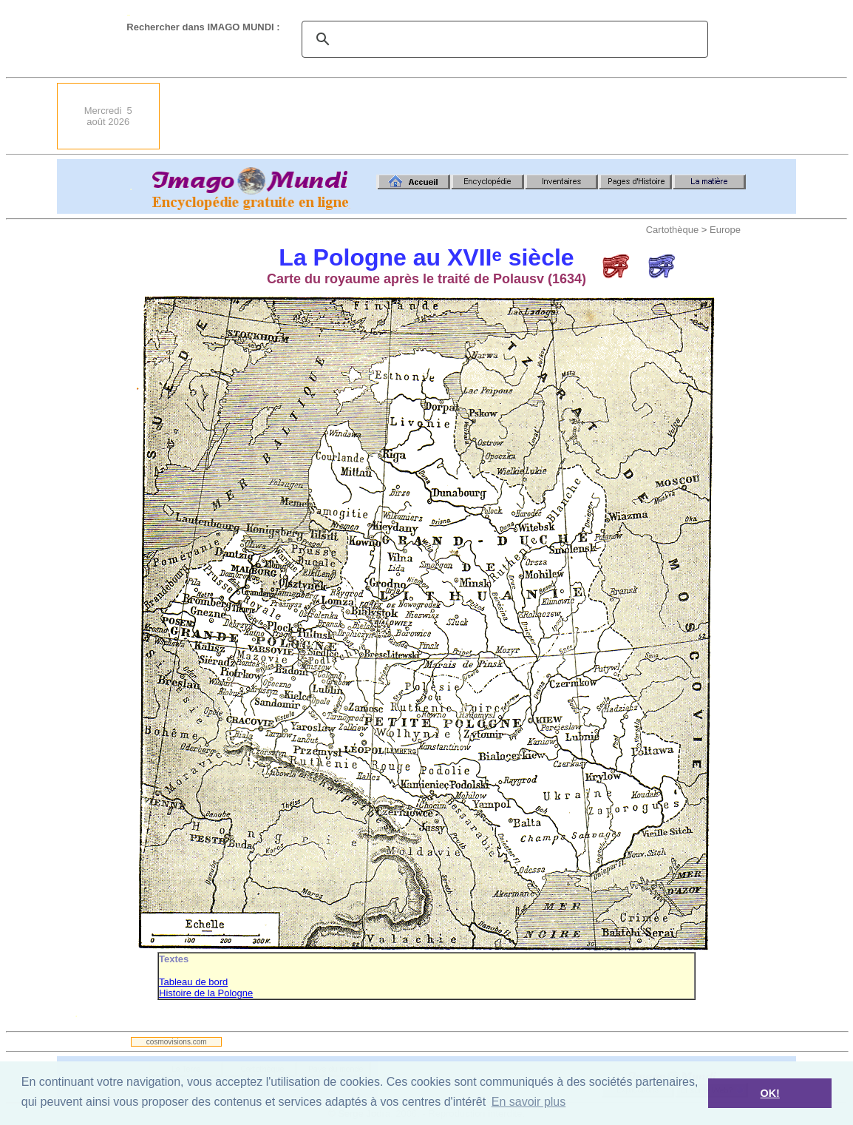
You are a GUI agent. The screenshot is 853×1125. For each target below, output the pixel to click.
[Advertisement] (527, 116)
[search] (503, 39)
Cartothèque (672, 229)
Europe (725, 229)
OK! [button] (769, 1093)
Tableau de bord (193, 981)
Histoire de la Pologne (206, 993)
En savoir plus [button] (529, 1101)
